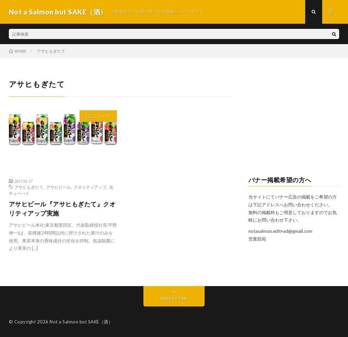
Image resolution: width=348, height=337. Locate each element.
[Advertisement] (294, 120)
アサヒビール (58, 187)
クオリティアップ (90, 187)
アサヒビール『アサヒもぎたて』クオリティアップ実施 (62, 208)
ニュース (101, 116)
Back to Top (174, 298)
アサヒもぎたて (29, 187)
